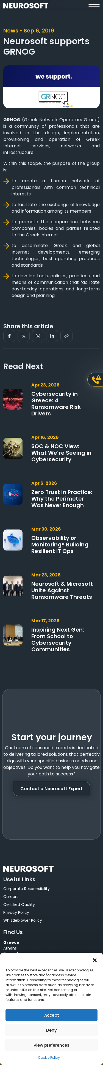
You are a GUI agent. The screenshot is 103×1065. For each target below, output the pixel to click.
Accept (51, 1015)
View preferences (51, 1045)
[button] (95, 959)
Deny (51, 1030)
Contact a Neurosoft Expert (51, 789)
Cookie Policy (49, 1057)
